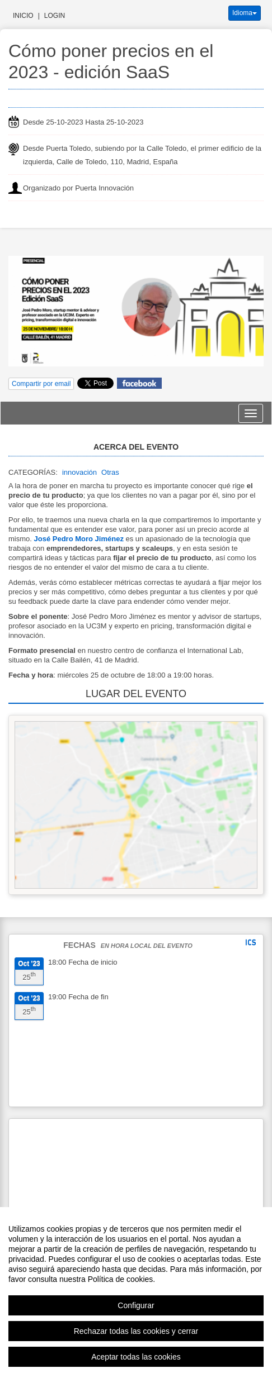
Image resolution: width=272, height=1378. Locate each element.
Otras (110, 472)
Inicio (23, 16)
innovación (79, 472)
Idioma (244, 13)
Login (54, 16)
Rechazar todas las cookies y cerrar (136, 1331)
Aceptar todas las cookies (136, 1356)
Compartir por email (41, 384)
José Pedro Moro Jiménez (79, 539)
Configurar (136, 1305)
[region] (136, 1292)
